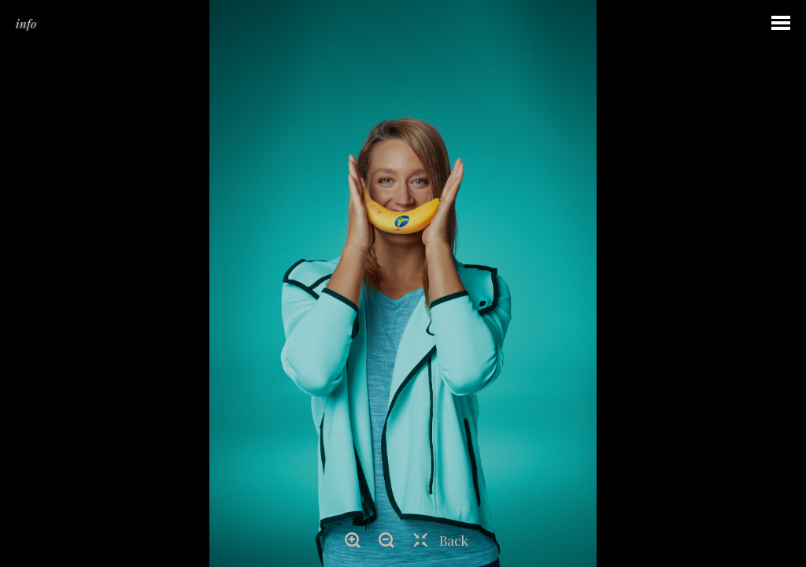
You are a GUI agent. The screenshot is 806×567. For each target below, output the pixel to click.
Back (453, 540)
